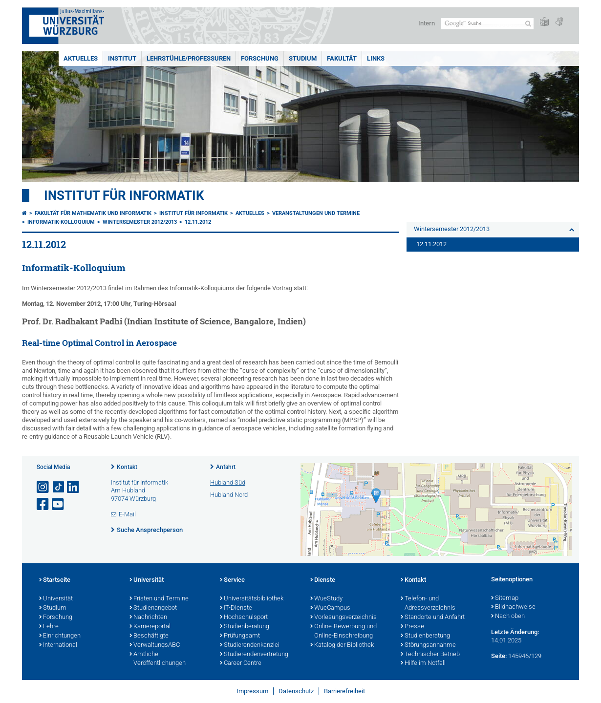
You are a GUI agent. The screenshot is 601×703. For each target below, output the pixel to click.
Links (376, 58)
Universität (56, 599)
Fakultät (342, 58)
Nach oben (508, 616)
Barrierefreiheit (344, 691)
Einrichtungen (60, 636)
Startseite (54, 580)
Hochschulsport (244, 617)
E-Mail (127, 514)
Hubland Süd (227, 482)
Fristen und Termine (159, 599)
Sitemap (504, 598)
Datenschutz (296, 691)
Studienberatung (244, 626)
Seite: (499, 656)
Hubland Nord (229, 494)
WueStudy (326, 599)
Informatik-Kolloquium (61, 222)
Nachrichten (148, 617)
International (58, 645)
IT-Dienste (236, 608)
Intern (426, 23)
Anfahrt (226, 467)
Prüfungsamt (240, 636)
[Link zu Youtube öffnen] (58, 504)
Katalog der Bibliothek (342, 645)
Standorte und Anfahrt (433, 617)
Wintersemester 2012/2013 (140, 222)
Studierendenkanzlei (249, 645)
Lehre (49, 626)
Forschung (260, 58)
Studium (303, 58)
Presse (412, 626)
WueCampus (330, 608)
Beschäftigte (149, 636)
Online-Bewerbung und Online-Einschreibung (343, 631)
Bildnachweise (513, 607)
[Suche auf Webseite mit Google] (487, 23)
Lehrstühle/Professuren (189, 58)
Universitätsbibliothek (251, 599)
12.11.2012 (198, 222)
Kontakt (127, 467)
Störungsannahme (428, 645)
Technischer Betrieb (430, 654)
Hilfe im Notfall (423, 663)
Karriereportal (150, 626)
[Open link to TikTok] (58, 487)
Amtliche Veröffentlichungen (157, 659)
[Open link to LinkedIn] (74, 487)
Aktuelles (81, 58)
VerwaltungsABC (154, 645)
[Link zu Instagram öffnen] (43, 487)
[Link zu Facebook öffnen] (43, 504)
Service (232, 580)
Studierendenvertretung (254, 654)
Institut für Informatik (124, 195)
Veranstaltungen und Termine (316, 213)
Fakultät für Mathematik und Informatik (93, 213)
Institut (122, 58)
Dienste (322, 580)
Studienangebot (153, 608)
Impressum (252, 691)
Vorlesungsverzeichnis (343, 617)
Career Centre (240, 663)
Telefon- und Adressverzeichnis (428, 604)
